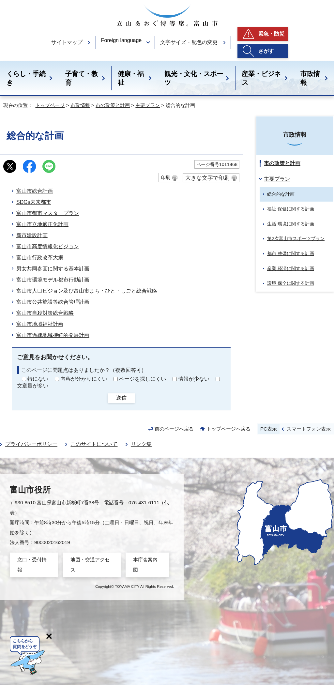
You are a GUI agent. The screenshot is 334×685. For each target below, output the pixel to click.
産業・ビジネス (261, 78)
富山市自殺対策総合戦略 (45, 313)
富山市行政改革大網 (39, 257)
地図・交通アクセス (90, 564)
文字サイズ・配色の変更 (189, 42)
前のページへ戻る (174, 429)
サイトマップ (67, 42)
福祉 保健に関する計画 (290, 208)
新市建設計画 (32, 235)
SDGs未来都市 (33, 202)
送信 (121, 398)
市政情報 (310, 78)
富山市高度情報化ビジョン (47, 246)
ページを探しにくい (142, 379)
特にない (37, 379)
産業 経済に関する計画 (290, 268)
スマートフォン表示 (309, 429)
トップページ (50, 105)
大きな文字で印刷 (207, 178)
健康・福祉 (131, 78)
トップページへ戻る (228, 429)
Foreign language (121, 40)
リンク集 (141, 444)
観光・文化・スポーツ (193, 78)
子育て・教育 (81, 78)
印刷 (165, 177)
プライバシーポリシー (31, 444)
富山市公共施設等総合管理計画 (52, 302)
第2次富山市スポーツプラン (296, 238)
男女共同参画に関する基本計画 (52, 268)
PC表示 (268, 429)
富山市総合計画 (34, 191)
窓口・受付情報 (32, 564)
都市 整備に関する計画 (290, 253)
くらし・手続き (26, 78)
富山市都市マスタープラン (47, 213)
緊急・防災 (271, 34)
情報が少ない (193, 379)
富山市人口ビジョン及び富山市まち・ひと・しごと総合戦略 (86, 291)
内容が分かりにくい (83, 379)
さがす (266, 51)
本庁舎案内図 (145, 564)
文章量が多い (32, 385)
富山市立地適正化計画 (42, 224)
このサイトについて (93, 444)
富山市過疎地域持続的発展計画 (52, 335)
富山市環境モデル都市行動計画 (52, 279)
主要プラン (147, 105)
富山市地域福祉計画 (39, 324)
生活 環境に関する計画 (290, 223)
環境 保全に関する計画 (290, 283)
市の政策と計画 (113, 105)
